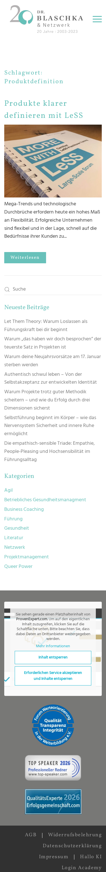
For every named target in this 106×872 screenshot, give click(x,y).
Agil (8, 490)
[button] (97, 19)
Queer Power (18, 567)
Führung (13, 519)
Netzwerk (14, 547)
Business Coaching (24, 509)
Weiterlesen (25, 258)
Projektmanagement (26, 557)
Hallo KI (91, 856)
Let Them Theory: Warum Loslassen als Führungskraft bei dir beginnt (45, 326)
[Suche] (53, 289)
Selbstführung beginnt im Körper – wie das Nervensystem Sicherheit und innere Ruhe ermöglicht (50, 426)
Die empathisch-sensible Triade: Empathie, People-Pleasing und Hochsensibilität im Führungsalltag (49, 451)
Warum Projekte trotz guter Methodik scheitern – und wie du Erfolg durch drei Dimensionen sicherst (47, 400)
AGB (31, 835)
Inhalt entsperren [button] (53, 658)
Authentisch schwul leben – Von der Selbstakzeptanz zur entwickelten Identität (50, 378)
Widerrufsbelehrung (75, 835)
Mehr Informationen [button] (53, 646)
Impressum (54, 856)
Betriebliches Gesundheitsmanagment (45, 500)
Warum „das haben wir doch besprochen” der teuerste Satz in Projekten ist (52, 343)
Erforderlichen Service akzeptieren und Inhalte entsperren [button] (53, 676)
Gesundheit (16, 528)
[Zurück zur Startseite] (47, 19)
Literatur (13, 538)
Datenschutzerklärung (72, 845)
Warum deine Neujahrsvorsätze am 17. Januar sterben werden (52, 361)
